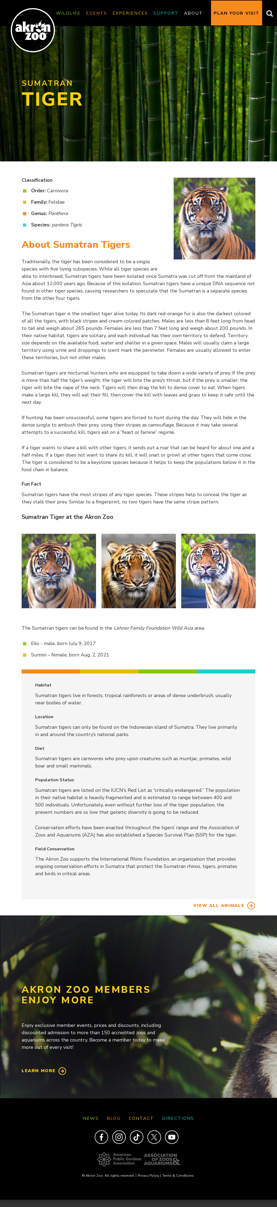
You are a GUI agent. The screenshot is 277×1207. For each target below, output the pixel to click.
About (193, 13)
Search (268, 13)
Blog (113, 1118)
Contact (141, 1118)
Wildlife (68, 13)
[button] (59, 571)
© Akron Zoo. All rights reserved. (109, 1175)
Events (96, 13)
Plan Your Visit (236, 13)
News (91, 1118)
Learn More (39, 1071)
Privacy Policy (149, 1175)
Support (166, 13)
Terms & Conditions (178, 1175)
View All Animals (219, 906)
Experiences (130, 13)
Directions (178, 1118)
